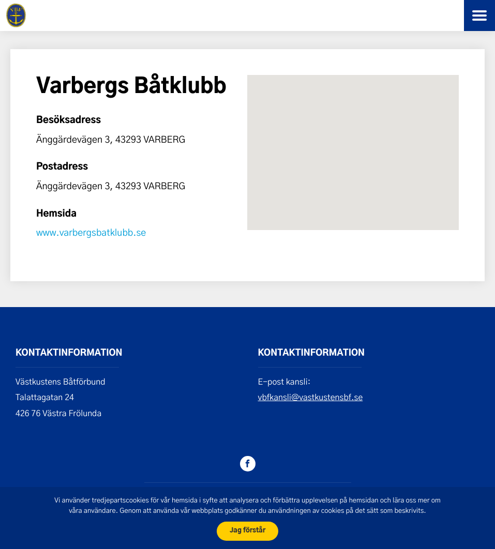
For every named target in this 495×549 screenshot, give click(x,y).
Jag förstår (247, 530)
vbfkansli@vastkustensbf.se (310, 397)
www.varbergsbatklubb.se (91, 232)
